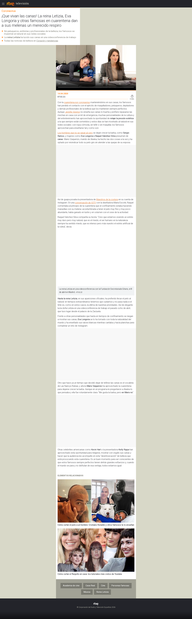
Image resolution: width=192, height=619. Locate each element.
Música (86, 592)
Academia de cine (71, 585)
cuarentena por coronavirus (77, 102)
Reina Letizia (102, 592)
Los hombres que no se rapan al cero (75, 133)
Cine (103, 585)
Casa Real (90, 585)
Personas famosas (120, 585)
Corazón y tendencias (47, 40)
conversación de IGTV (85, 202)
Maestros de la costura (107, 199)
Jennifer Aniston (72, 112)
